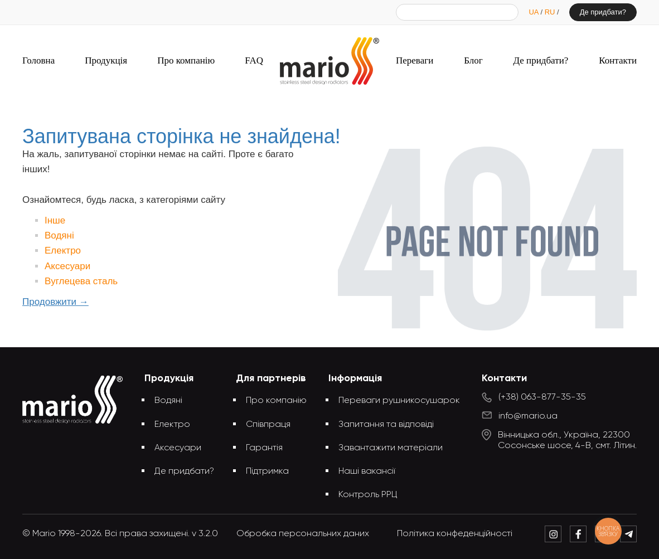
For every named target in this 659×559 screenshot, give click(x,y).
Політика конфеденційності (454, 533)
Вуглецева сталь (81, 281)
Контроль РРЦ (368, 494)
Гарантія (264, 448)
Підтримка (267, 471)
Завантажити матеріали (390, 448)
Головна (38, 60)
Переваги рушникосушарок (399, 400)
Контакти (618, 60)
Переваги (414, 60)
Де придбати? (603, 12)
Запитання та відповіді (386, 424)
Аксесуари (67, 266)
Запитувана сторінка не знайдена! (347, 104)
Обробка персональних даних (302, 533)
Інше (55, 220)
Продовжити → (55, 301)
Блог (473, 60)
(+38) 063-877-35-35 (542, 397)
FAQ (254, 60)
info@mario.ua (528, 416)
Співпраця (268, 424)
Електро (63, 250)
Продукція (106, 60)
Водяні (59, 235)
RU (551, 12)
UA (534, 12)
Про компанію (186, 60)
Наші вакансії (366, 471)
